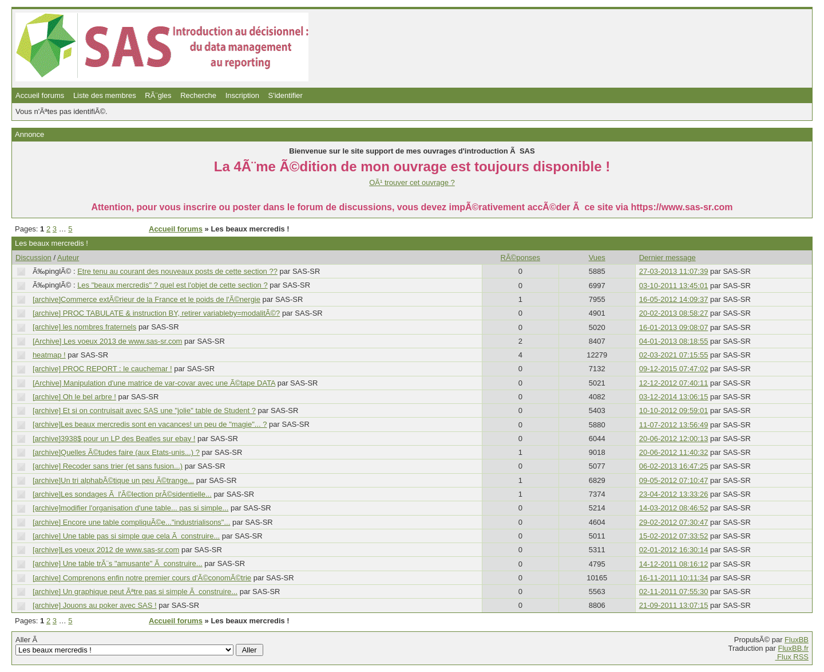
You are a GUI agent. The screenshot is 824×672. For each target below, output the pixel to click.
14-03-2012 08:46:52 (673, 508)
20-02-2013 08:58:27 (673, 313)
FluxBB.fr (793, 648)
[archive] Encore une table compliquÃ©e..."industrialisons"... (131, 522)
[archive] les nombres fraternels (84, 327)
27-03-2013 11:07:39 (673, 271)
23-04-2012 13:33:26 (673, 494)
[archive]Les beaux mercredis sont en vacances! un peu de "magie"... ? (150, 424)
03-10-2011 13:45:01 (673, 285)
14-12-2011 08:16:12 (673, 564)
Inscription (242, 95)
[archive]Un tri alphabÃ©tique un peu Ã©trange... (113, 480)
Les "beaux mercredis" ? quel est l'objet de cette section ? (172, 285)
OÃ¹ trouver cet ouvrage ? (412, 182)
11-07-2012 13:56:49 (673, 425)
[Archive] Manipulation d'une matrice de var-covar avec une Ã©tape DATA (154, 383)
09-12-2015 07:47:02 (673, 368)
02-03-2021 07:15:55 (673, 355)
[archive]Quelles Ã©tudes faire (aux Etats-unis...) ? (116, 452)
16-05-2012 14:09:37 (673, 299)
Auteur (68, 257)
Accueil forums (39, 95)
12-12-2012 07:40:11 (673, 383)
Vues (597, 257)
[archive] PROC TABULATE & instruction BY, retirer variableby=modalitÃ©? (156, 313)
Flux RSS (792, 657)
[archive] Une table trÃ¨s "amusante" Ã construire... (118, 563)
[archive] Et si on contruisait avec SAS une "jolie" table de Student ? (144, 410)
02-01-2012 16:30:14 (673, 549)
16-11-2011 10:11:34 (673, 577)
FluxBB (797, 639)
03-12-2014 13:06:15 (673, 396)
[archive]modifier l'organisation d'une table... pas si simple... (130, 508)
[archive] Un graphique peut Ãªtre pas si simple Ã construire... (135, 591)
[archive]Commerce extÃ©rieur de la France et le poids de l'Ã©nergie (146, 299)
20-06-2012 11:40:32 (673, 452)
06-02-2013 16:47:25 (673, 466)
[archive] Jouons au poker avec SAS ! (95, 605)
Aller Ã (139, 645)
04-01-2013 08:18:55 (673, 341)
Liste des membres (104, 95)
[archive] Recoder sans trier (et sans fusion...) (108, 466)
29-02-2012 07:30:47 (673, 522)
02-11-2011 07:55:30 (673, 591)
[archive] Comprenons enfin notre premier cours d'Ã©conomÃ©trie (142, 577)
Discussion (33, 257)
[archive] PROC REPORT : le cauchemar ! (102, 368)
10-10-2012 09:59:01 (673, 410)
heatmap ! (49, 355)
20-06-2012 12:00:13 (673, 438)
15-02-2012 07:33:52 (673, 536)
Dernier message (667, 257)
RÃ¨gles (158, 95)
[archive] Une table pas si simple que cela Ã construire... (126, 536)
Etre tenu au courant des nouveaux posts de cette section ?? (177, 271)
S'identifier (285, 95)
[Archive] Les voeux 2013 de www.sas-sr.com (108, 341)
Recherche (198, 95)
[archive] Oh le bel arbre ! (74, 396)
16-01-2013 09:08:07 (673, 327)
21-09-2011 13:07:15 (673, 605)
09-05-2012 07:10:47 (673, 480)
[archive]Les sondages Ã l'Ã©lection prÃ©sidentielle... (122, 494)
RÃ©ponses (521, 257)
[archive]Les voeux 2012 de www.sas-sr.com (106, 549)
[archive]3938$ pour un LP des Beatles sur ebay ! (114, 438)
